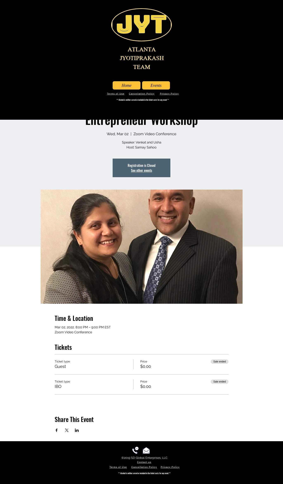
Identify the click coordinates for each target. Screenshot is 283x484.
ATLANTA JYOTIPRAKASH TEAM (142, 58)
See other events (141, 170)
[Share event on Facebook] (57, 430)
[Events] (156, 85)
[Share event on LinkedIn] (77, 430)
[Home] (126, 85)
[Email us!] (146, 450)
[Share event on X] (67, 430)
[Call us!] (135, 450)
